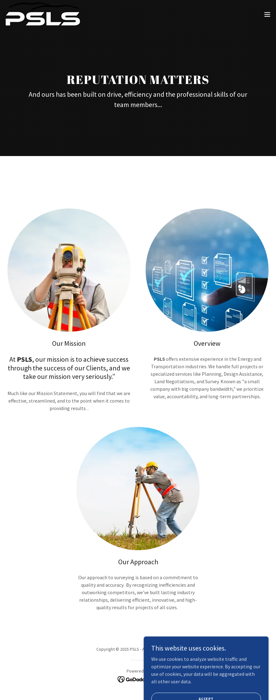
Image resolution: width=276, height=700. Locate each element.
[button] (267, 14)
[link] (42, 14)
